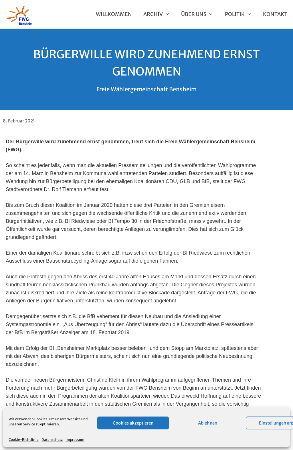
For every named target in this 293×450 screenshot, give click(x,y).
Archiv (159, 14)
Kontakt (275, 14)
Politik (241, 14)
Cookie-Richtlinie (24, 439)
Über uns (200, 14)
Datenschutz (52, 439)
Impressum (75, 439)
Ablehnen (207, 423)
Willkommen (114, 14)
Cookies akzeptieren (133, 423)
